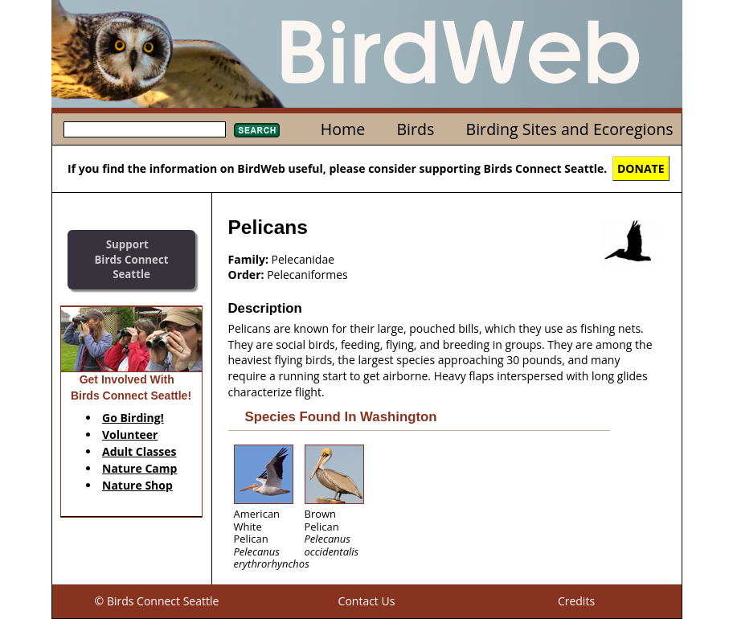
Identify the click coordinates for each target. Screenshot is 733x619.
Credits (576, 601)
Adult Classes (139, 451)
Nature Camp (139, 468)
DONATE (641, 168)
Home (343, 129)
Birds (415, 129)
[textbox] (144, 129)
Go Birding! (133, 417)
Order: (246, 274)
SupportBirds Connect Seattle (131, 259)
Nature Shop (137, 485)
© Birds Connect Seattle (157, 601)
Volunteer (130, 434)
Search (257, 130)
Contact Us (366, 601)
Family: (248, 259)
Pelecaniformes (307, 274)
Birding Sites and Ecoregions (570, 129)
